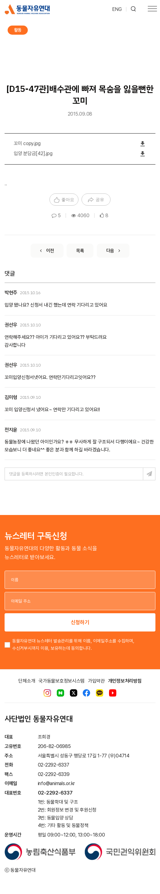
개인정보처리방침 (125, 681)
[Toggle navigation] (152, 9)
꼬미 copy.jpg (27, 143)
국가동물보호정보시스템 (61, 681)
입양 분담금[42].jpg (33, 153)
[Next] (113, 251)
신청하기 (80, 622)
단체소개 (26, 681)
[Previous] (47, 251)
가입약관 (96, 681)
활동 (17, 30)
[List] (80, 251)
